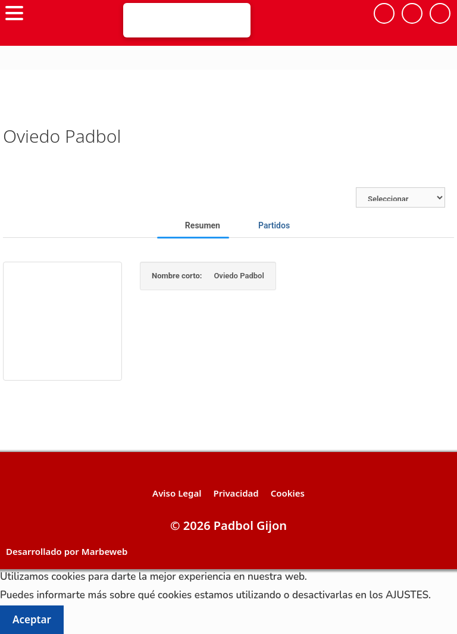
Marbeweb (105, 551)
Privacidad (235, 493)
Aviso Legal (176, 493)
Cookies (288, 493)
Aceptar (31, 619)
